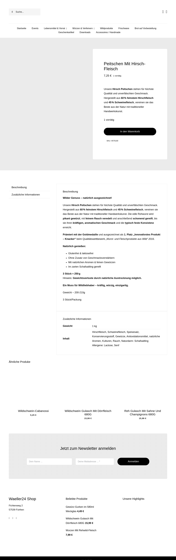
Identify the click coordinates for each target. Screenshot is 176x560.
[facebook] (9, 518)
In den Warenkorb (130, 131)
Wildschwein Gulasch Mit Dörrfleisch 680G (88, 412)
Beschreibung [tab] (19, 187)
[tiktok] (12, 518)
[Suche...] (24, 12)
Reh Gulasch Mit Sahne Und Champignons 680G (142, 412)
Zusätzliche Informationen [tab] (26, 194)
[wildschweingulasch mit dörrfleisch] (87, 368)
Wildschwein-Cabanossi (33, 410)
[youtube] (16, 518)
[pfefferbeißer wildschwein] (33, 368)
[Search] (12, 12)
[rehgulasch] (142, 368)
